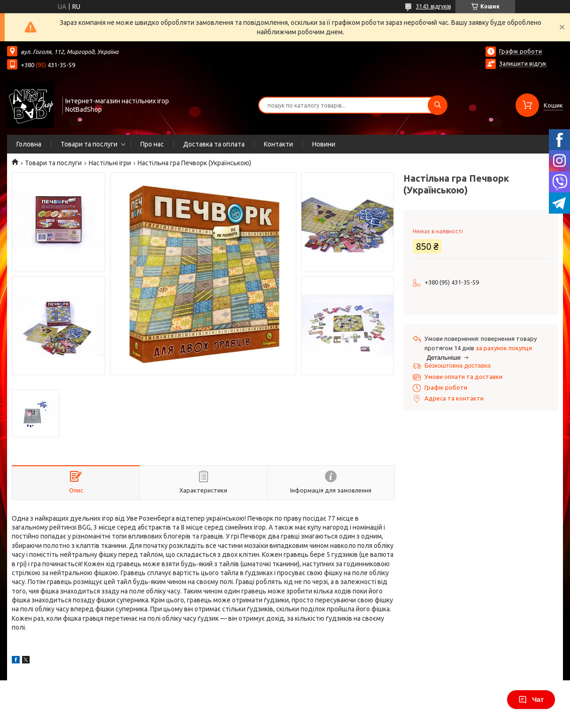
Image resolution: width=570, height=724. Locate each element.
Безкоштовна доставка (457, 365)
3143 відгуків (433, 6)
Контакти (278, 144)
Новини (323, 144)
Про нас (152, 144)
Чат (531, 699)
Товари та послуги (89, 144)
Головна (28, 144)
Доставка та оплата (214, 144)
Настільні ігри (110, 163)
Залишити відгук (523, 63)
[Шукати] (437, 105)
